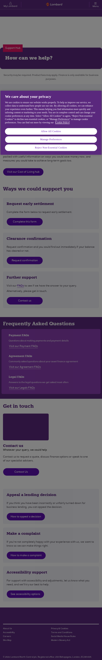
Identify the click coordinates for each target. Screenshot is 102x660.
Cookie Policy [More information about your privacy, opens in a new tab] (62, 122)
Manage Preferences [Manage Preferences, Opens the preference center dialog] (51, 139)
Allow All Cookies (51, 131)
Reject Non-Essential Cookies (51, 147)
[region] (50, 123)
